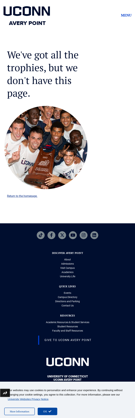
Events (67, 292)
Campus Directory (67, 297)
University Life (67, 276)
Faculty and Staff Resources (67, 330)
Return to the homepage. (22, 196)
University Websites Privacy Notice (28, 399)
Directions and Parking (67, 301)
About (67, 259)
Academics (67, 272)
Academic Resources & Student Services (67, 322)
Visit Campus (67, 268)
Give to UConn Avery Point (68, 340)
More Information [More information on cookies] (19, 411)
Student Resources (67, 326)
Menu (126, 15)
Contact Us (68, 305)
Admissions (67, 263)
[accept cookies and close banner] (47, 411)
